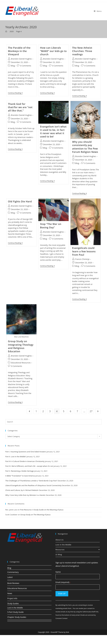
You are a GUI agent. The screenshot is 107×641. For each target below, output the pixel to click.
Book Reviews (13, 583)
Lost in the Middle (63, 544)
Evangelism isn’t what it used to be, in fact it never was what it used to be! (53, 131)
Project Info (12, 598)
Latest (10, 577)
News (9, 593)
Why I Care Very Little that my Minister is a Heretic (25, 495)
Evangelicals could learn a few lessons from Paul (84, 251)
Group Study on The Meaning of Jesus (35, 514)
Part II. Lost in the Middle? (15, 456)
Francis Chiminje (82, 259)
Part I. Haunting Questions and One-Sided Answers (25, 451)
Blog (13, 65)
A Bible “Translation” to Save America (20, 476)
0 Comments (25, 65)
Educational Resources (21, 362)
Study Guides (13, 603)
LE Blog (58, 554)
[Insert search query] (53, 421)
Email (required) (62, 582)
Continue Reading (15, 93)
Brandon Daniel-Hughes (21, 59)
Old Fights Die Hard (20, 201)
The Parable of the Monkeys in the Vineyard (19, 51)
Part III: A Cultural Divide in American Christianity (24, 461)
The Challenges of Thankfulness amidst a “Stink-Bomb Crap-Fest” (31, 480)
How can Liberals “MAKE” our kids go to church (53, 51)
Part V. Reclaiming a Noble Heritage (19, 471)
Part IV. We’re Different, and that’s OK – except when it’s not (29, 466)
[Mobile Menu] (98, 11)
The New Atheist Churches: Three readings (82, 51)
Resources (77, 549)
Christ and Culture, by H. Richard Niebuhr (21, 490)
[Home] (6, 31)
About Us (59, 540)
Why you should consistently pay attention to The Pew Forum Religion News (85, 146)
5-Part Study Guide (15, 612)
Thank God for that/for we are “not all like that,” (20, 107)
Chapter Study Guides (16, 617)
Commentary (13, 572)
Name (58, 572)
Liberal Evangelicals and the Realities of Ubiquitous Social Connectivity (33, 485)
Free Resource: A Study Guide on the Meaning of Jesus (41, 509)
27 (91, 411)
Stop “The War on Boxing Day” (50, 225)
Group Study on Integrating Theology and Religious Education (20, 346)
